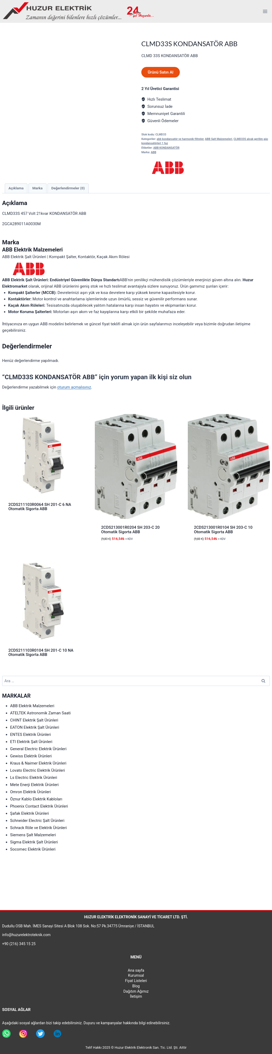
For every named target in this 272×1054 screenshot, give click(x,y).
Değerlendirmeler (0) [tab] (68, 188)
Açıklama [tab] (16, 188)
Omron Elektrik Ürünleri (30, 792)
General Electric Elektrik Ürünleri (38, 748)
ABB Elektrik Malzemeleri (32, 705)
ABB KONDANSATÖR (166, 148)
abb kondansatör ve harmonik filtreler (180, 139)
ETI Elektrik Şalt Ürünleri (31, 741)
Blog (136, 986)
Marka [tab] (37, 188)
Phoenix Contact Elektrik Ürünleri (39, 806)
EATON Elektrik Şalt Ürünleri (34, 727)
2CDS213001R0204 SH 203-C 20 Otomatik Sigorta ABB (130, 529)
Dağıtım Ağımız (135, 991)
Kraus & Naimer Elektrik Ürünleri (38, 763)
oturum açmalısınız (74, 387)
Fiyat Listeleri (136, 981)
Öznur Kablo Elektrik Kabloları (36, 799)
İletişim (136, 996)
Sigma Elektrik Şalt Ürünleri (34, 842)
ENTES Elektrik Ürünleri (30, 734)
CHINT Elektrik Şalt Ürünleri (34, 720)
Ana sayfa (136, 970)
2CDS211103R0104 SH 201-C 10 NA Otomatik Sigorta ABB (41, 652)
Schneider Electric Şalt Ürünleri (37, 820)
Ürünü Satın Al (160, 72)
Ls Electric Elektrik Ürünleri (33, 777)
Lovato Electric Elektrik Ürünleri (37, 770)
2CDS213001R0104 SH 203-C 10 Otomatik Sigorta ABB (223, 529)
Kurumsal (136, 975)
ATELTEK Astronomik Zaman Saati (40, 713)
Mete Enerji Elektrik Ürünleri (34, 784)
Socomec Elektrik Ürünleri (33, 849)
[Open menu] (265, 11)
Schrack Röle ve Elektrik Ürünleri (38, 827)
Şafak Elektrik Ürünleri (29, 813)
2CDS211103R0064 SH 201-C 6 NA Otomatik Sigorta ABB (39, 506)
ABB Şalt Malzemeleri (218, 139)
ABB (153, 152)
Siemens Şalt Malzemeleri (33, 835)
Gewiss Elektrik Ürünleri (31, 756)
